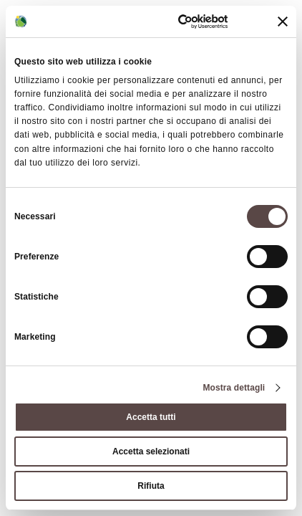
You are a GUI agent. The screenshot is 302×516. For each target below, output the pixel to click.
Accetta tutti (150, 417)
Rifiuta (150, 486)
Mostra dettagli (234, 388)
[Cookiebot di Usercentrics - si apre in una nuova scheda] (170, 21)
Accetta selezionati (151, 451)
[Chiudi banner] (283, 21)
